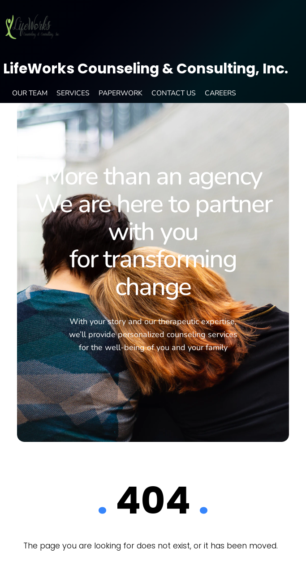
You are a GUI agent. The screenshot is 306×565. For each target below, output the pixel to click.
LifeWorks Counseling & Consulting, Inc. (145, 68)
